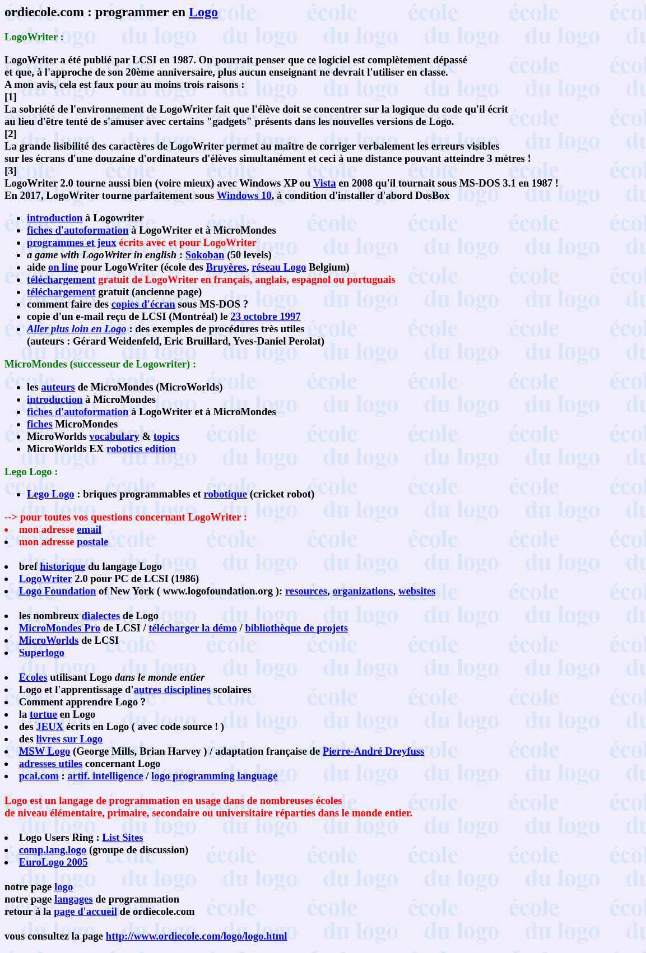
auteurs (58, 387)
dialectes (101, 615)
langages (73, 899)
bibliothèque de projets (296, 628)
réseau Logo (279, 267)
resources (306, 591)
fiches (40, 424)
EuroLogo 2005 (53, 862)
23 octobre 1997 (265, 316)
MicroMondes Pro (59, 628)
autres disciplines (172, 689)
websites (417, 591)
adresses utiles (50, 763)
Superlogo (41, 652)
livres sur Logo (69, 739)
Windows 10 (244, 195)
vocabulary (114, 436)
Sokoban (205, 255)
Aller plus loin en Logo (77, 328)
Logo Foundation (57, 591)
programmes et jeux (72, 242)
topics (167, 436)
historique (62, 566)
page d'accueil (85, 911)
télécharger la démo (192, 628)
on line (63, 267)
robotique (226, 494)
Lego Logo (51, 494)
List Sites (122, 837)
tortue (43, 714)
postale (92, 541)
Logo (203, 11)
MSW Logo (45, 751)
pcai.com (39, 776)
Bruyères (226, 267)
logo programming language (214, 776)
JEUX (49, 726)
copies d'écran (143, 304)
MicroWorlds (49, 640)
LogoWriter (45, 578)
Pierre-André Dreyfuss (374, 751)
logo (63, 886)
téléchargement (61, 279)
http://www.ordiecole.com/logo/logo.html (196, 936)
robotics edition (141, 448)
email (89, 529)
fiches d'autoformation (77, 230)
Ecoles (33, 677)
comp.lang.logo (53, 850)
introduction (54, 218)
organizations (362, 591)
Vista (324, 183)
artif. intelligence (105, 776)
